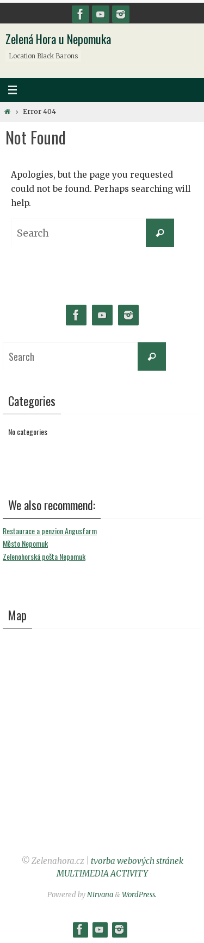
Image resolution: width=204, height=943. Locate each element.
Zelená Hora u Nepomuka (58, 38)
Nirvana (100, 894)
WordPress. (139, 894)
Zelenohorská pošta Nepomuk (44, 556)
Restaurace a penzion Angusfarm (50, 530)
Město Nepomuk (25, 543)
